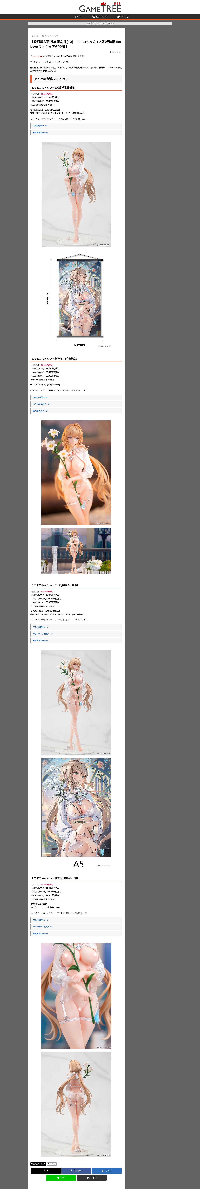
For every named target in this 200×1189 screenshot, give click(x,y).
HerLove (52, 1164)
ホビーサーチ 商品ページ (43, 634)
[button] (92, 1178)
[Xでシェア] (46, 1171)
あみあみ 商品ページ (41, 404)
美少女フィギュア (38, 1164)
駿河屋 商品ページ (40, 132)
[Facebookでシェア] (76, 1171)
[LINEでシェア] (61, 1178)
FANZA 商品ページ (40, 126)
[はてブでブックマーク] (107, 1171)
